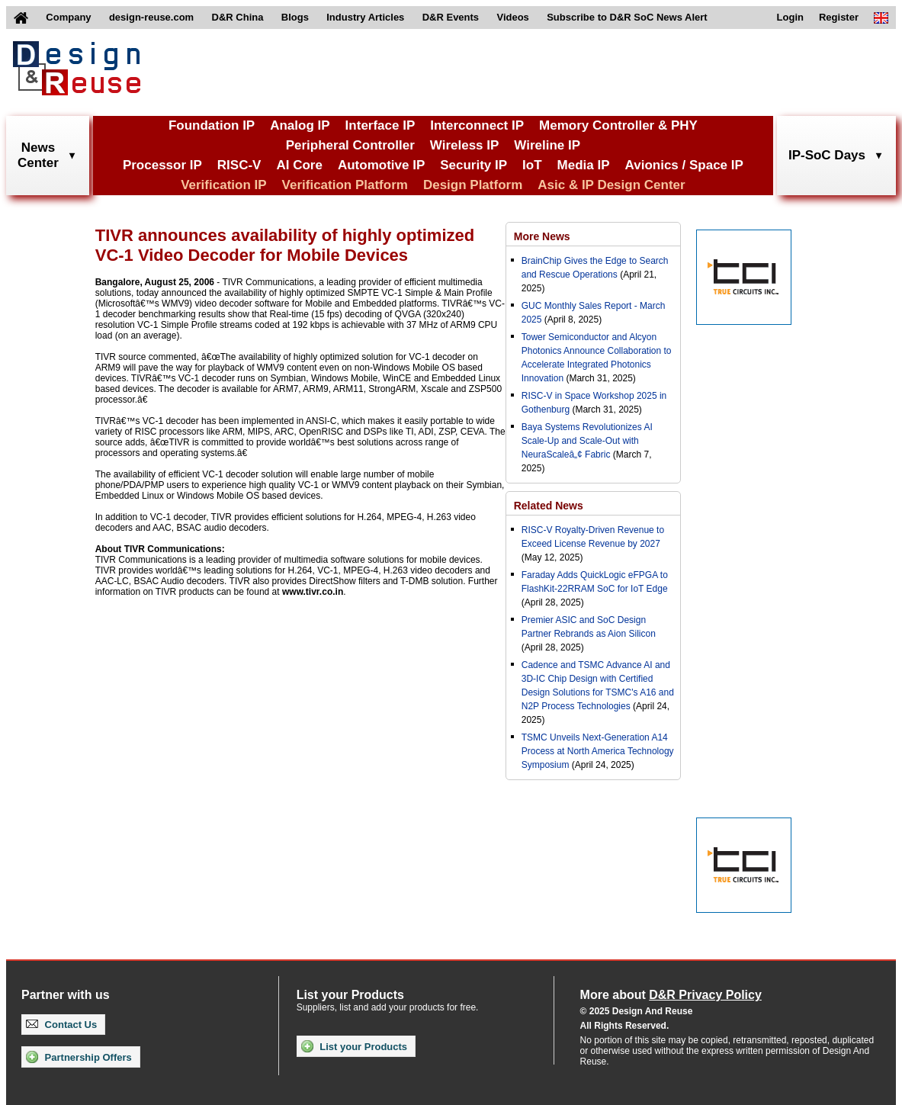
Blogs (295, 17)
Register (839, 17)
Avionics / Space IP (684, 165)
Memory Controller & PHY (618, 125)
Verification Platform (345, 185)
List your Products (354, 1046)
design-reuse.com (151, 17)
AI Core (299, 165)
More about (671, 994)
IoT (532, 165)
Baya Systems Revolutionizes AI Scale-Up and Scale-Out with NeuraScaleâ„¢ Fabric (587, 441)
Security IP (473, 165)
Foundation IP (212, 125)
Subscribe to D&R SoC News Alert (627, 17)
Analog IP (299, 125)
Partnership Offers (79, 1057)
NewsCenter (38, 155)
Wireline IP (547, 145)
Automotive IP (381, 165)
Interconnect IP (477, 125)
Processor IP (162, 165)
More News (542, 236)
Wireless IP (464, 145)
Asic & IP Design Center (611, 185)
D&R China (238, 17)
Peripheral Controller (350, 145)
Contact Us (61, 1024)
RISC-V (239, 165)
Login (790, 17)
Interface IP (380, 125)
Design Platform (472, 185)
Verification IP (223, 185)
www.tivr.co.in (312, 591)
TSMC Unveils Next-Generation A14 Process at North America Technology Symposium (598, 751)
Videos (512, 17)
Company (68, 17)
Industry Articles (365, 17)
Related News (548, 505)
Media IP (583, 165)
